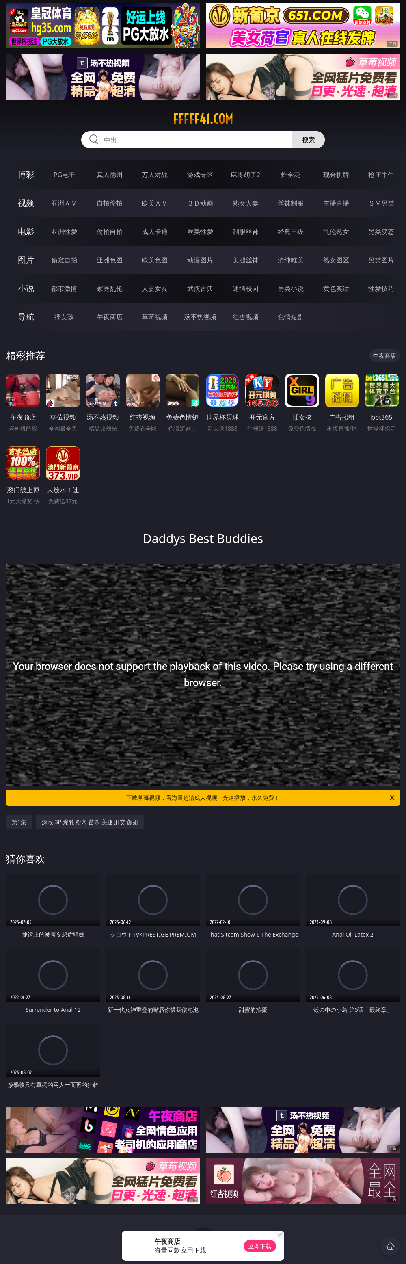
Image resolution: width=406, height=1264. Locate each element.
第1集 (19, 822)
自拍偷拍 (110, 203)
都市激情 (64, 288)
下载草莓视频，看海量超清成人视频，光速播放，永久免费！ (261, 798)
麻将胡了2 (245, 174)
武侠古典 (200, 288)
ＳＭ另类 (381, 203)
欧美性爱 (200, 231)
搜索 (308, 139)
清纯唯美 (291, 259)
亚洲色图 (110, 259)
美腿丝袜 (246, 259)
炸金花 (290, 174)
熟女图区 (336, 259)
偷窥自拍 (64, 259)
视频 (26, 202)
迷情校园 (246, 288)
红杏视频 (246, 316)
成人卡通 (155, 231)
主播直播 (336, 203)
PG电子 (64, 174)
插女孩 (64, 316)
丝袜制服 (291, 203)
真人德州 (110, 174)
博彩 (26, 174)
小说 (26, 288)
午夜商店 (110, 316)
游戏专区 (200, 174)
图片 (26, 259)
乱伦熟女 (336, 231)
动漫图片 (200, 259)
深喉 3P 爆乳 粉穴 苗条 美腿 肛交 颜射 (90, 822)
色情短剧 (291, 316)
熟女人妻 (246, 203)
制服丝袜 (246, 231)
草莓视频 (155, 316)
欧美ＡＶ (155, 203)
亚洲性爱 (64, 231)
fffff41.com (203, 119)
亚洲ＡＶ (64, 203)
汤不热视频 (200, 316)
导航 (26, 316)
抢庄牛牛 (381, 174)
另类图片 (381, 259)
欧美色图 (155, 259)
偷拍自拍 (110, 231)
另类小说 (291, 288)
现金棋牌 (336, 174)
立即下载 (259, 1246)
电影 (26, 231)
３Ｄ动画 (200, 203)
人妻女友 (155, 288)
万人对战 (155, 174)
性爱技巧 (381, 288)
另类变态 (381, 231)
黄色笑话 (336, 288)
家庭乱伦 (110, 288)
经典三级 (291, 231)
